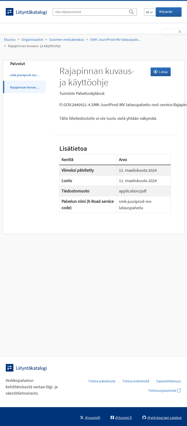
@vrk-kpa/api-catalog (162, 417)
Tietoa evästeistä (135, 381)
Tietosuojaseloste (164, 390)
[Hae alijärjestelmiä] (95, 12)
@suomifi (90, 417)
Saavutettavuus (168, 381)
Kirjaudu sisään (165, 13)
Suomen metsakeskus (66, 39)
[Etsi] (131, 11)
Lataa (161, 71)
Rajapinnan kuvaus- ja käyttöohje (34, 45)
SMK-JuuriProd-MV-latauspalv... (115, 39)
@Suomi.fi (121, 417)
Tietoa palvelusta (101, 381)
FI (149, 12)
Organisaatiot (32, 39)
